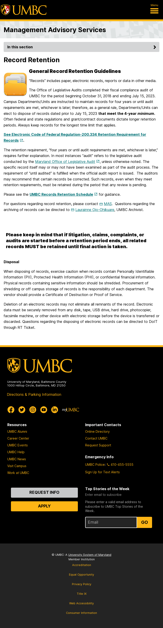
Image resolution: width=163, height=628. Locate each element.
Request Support (98, 445)
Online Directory (97, 431)
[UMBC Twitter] (22, 410)
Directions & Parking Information (34, 394)
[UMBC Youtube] (44, 410)
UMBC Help (16, 452)
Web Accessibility (81, 603)
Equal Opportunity (81, 574)
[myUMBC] (71, 410)
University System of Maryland (89, 554)
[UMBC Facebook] (11, 410)
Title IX (82, 593)
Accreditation (81, 565)
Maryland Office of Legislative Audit (65, 161)
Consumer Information (81, 613)
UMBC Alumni (17, 431)
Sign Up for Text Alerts (102, 472)
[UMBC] (23, 10)
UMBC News (16, 459)
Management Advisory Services (55, 30)
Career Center (18, 438)
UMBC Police (95, 464)
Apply (44, 506)
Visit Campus (16, 466)
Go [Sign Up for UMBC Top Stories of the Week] (144, 522)
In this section (82, 47)
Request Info (44, 492)
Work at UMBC (18, 473)
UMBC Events (17, 445)
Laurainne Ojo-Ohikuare (94, 209)
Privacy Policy (81, 584)
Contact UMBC (96, 438)
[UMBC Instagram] (33, 410)
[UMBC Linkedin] (55, 410)
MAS (108, 203)
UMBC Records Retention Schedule (61, 194)
